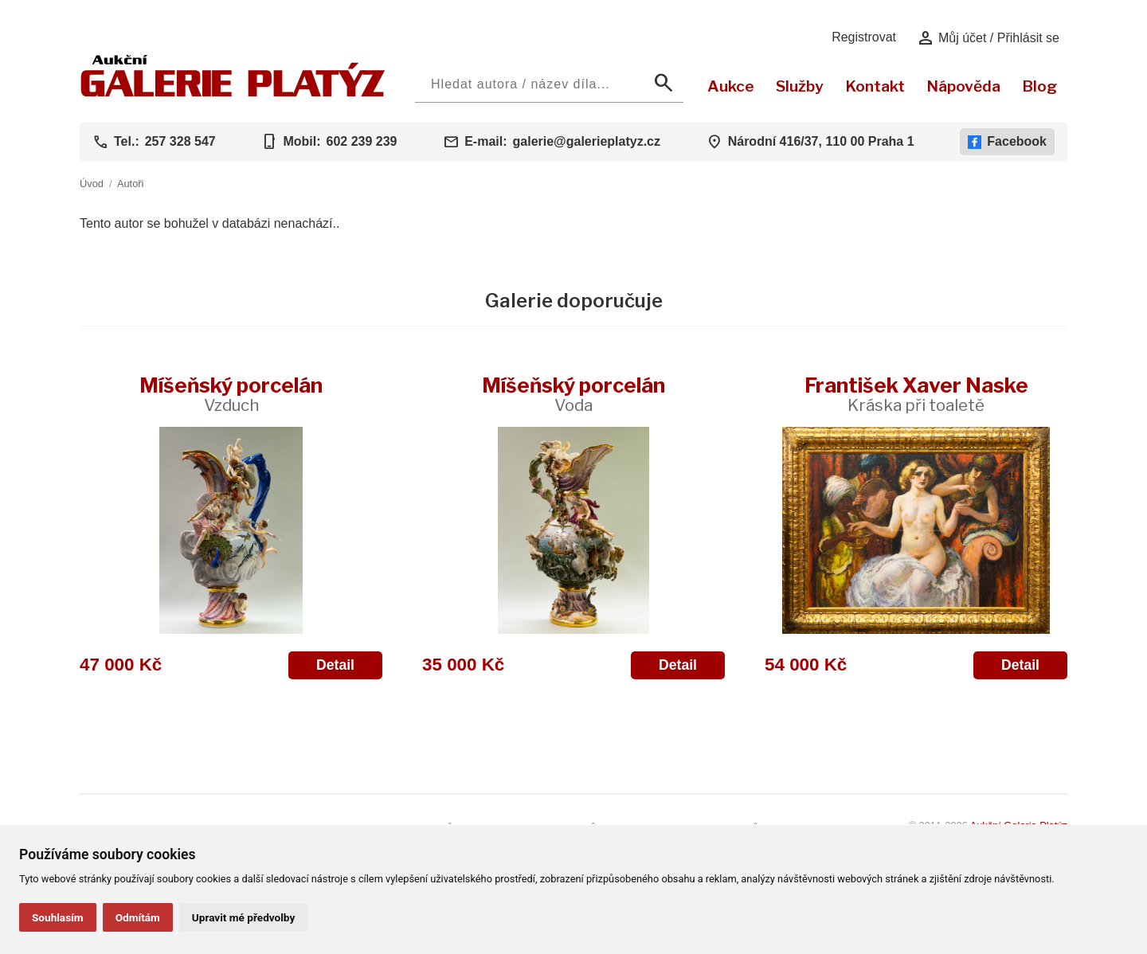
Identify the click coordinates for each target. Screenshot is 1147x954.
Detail (335, 665)
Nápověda (963, 86)
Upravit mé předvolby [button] (243, 917)
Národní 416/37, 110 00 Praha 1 (821, 141)
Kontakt (875, 86)
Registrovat (864, 37)
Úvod (92, 184)
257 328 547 (180, 141)
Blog (1039, 86)
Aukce (730, 86)
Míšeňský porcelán (231, 394)
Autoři (130, 184)
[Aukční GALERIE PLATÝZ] (233, 93)
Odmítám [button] (137, 917)
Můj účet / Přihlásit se (988, 38)
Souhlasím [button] (58, 917)
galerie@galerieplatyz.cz (586, 141)
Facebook (1007, 142)
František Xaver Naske (916, 394)
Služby (800, 86)
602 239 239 (361, 141)
